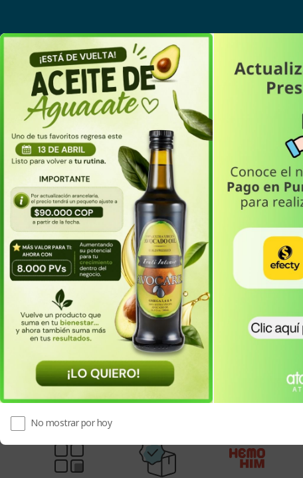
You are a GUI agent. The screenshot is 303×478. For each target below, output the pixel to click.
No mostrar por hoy (71, 422)
